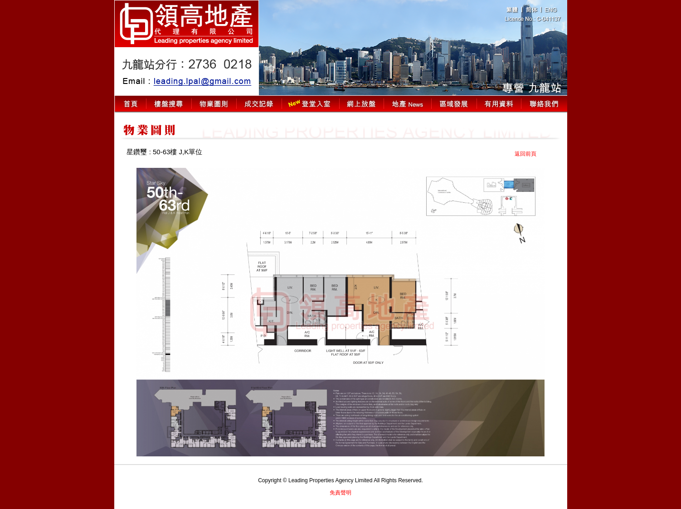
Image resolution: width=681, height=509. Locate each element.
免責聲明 (340, 492)
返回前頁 (525, 154)
